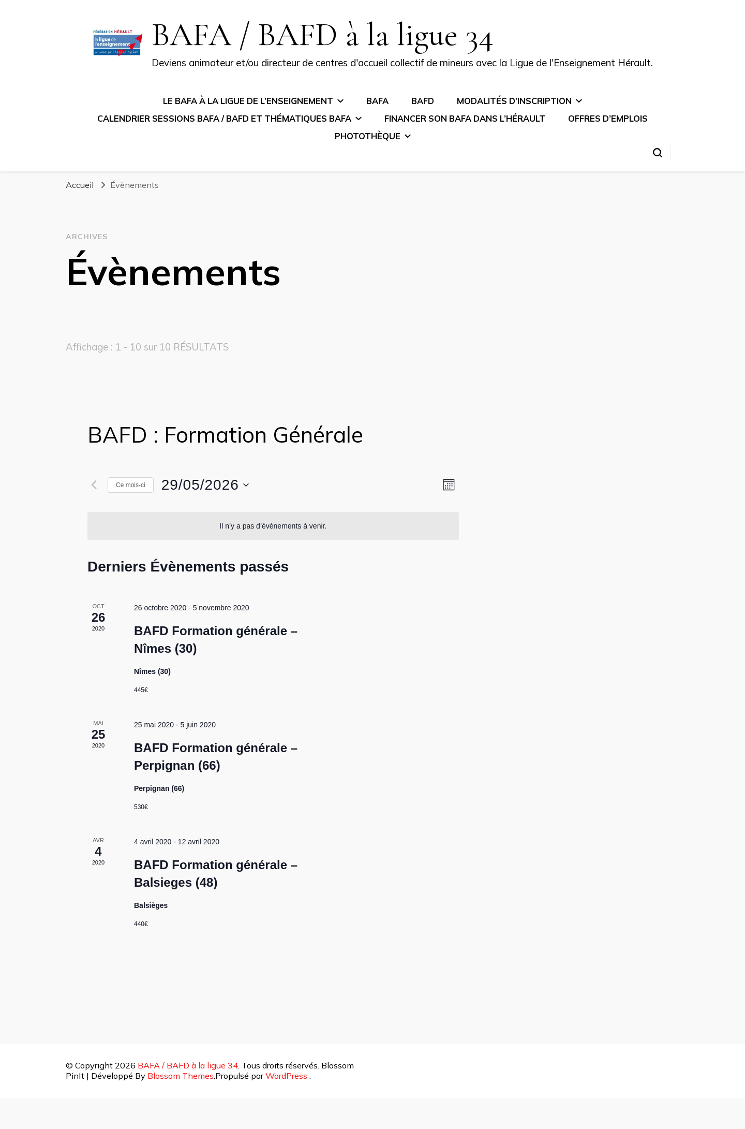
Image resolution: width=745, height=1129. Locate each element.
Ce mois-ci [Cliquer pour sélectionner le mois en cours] (130, 485)
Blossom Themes (180, 1076)
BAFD (422, 101)
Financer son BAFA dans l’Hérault (464, 118)
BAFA (377, 101)
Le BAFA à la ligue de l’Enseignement (248, 101)
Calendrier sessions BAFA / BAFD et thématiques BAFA (224, 118)
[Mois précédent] (93, 485)
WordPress (286, 1076)
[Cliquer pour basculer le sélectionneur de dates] (205, 485)
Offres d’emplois (608, 118)
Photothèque (367, 136)
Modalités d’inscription (514, 101)
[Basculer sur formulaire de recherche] (657, 152)
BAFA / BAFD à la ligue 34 (323, 34)
